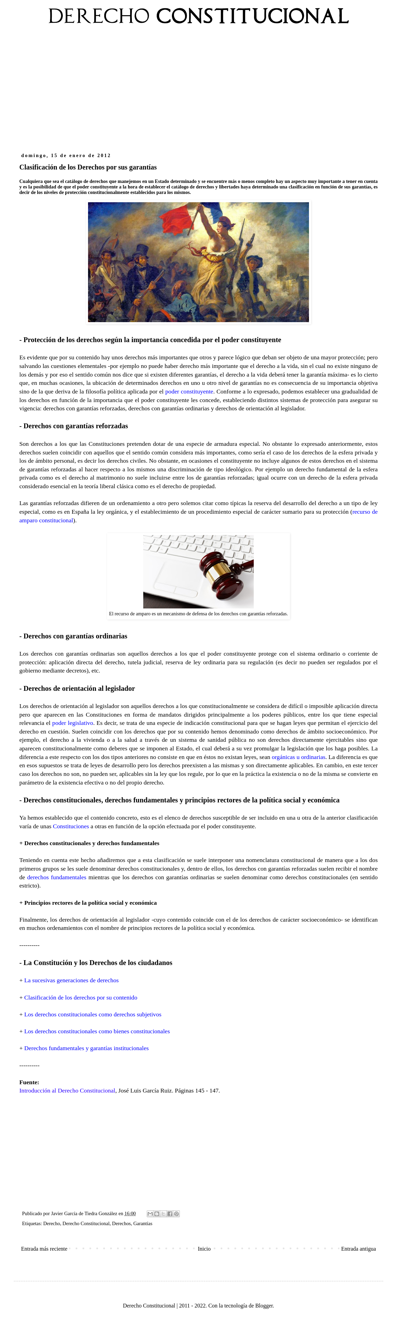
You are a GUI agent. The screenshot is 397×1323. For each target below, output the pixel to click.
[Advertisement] (198, 92)
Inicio (204, 1249)
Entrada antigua (358, 1249)
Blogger (264, 1306)
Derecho (51, 1223)
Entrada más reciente (44, 1249)
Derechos (121, 1223)
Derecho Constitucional (85, 1223)
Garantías (142, 1223)
